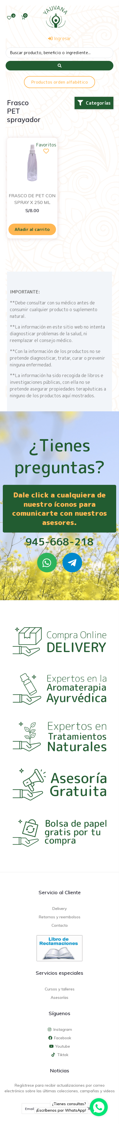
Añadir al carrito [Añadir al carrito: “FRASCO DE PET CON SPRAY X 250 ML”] (32, 229)
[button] (94, 103)
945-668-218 (59, 542)
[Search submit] (59, 65)
